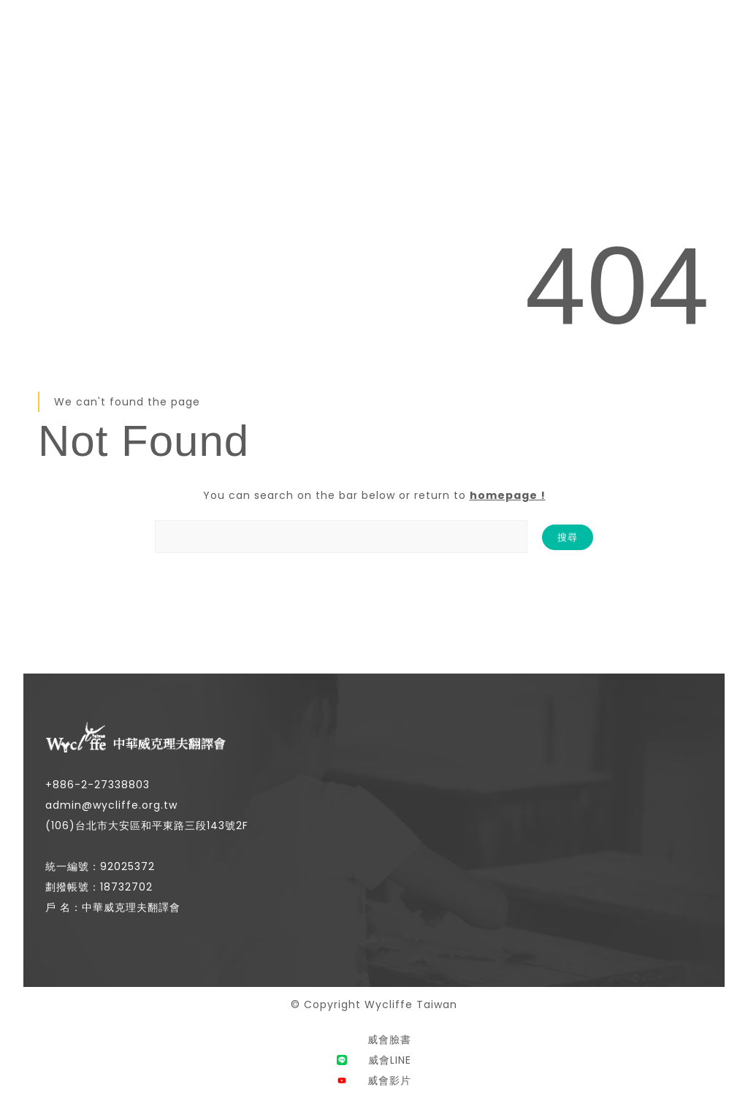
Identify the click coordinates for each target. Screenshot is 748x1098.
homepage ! (508, 495)
